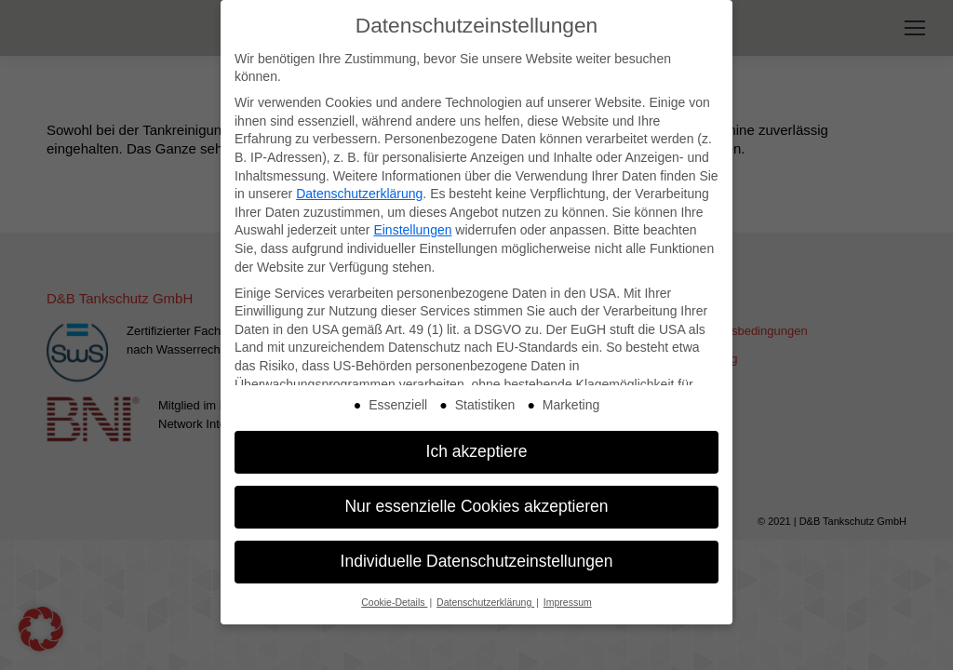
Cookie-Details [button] (394, 595)
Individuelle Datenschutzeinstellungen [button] (477, 554)
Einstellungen (412, 224)
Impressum (568, 595)
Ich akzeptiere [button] (477, 445)
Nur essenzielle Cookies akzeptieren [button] (476, 499)
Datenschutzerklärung (359, 187)
